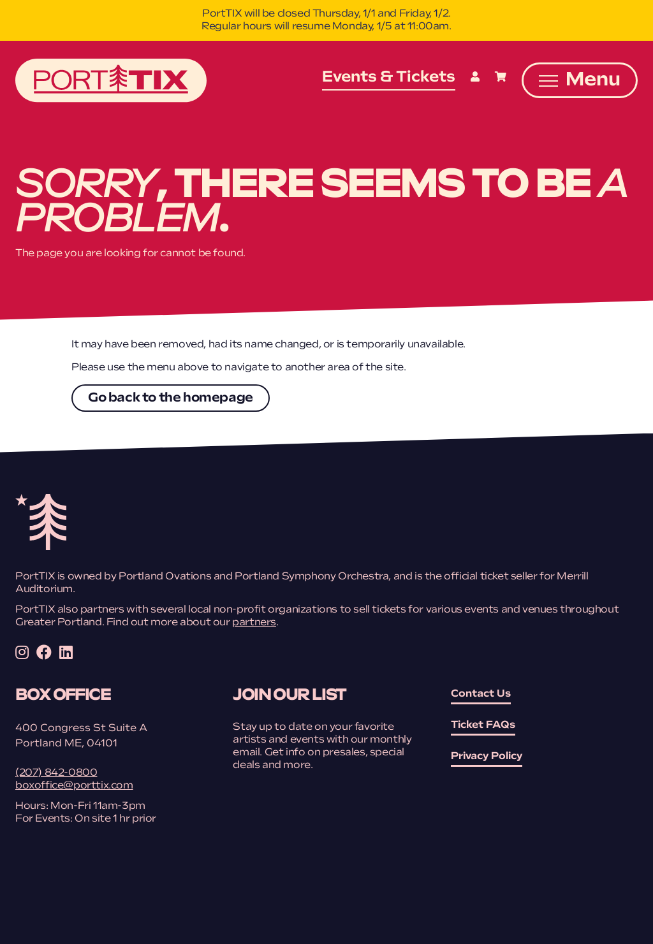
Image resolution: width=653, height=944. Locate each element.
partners (254, 623)
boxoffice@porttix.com (74, 786)
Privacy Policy (486, 757)
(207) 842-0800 (56, 773)
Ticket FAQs (483, 725)
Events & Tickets (388, 77)
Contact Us (481, 694)
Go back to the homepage (170, 398)
